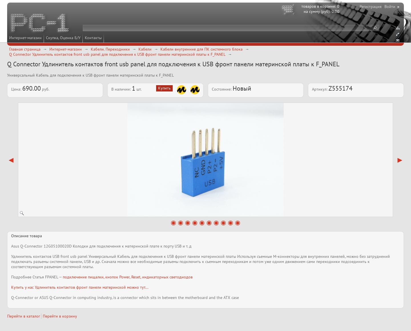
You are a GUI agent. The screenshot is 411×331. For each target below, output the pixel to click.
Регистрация (371, 6)
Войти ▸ (392, 6)
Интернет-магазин (25, 37)
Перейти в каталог (23, 316)
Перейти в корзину (60, 316)
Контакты (93, 37)
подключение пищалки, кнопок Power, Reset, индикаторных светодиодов (128, 277)
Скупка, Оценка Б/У (63, 37)
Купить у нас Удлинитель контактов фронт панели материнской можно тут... (79, 287)
